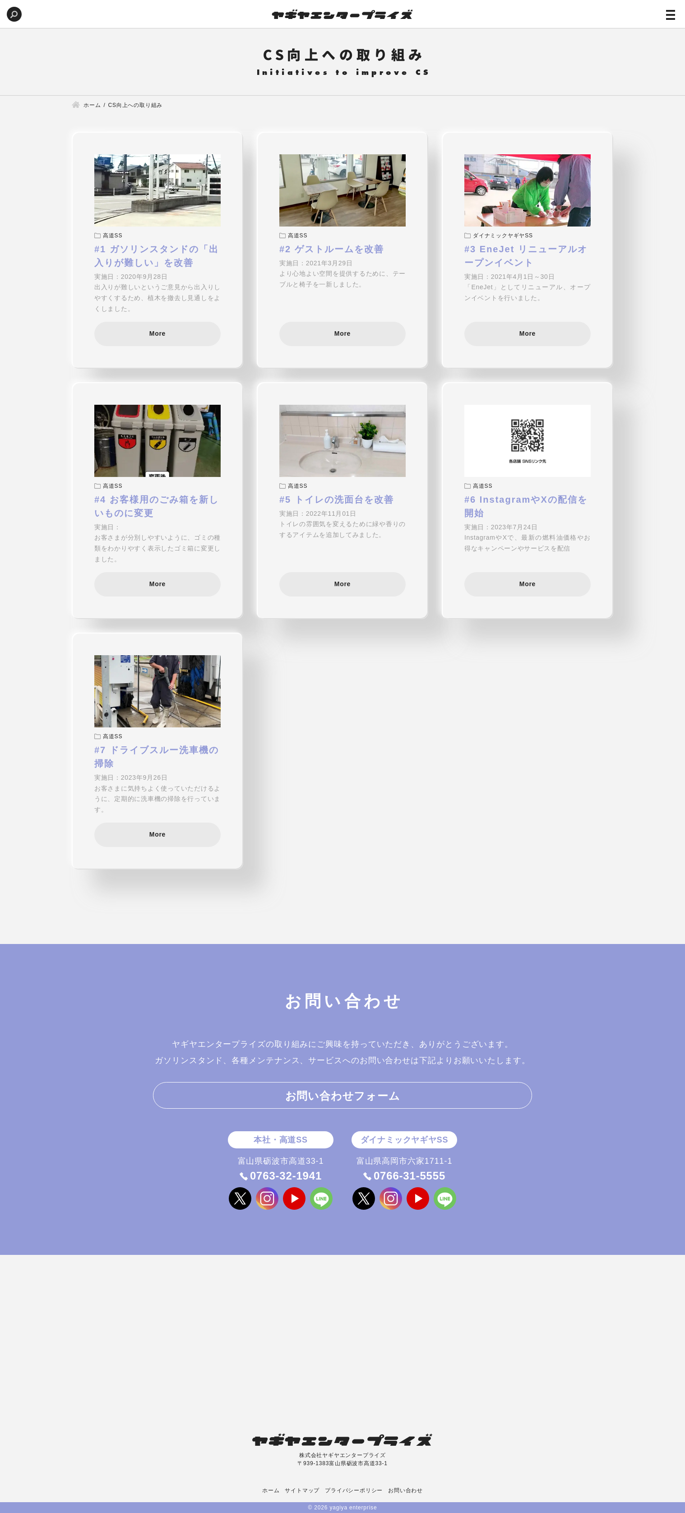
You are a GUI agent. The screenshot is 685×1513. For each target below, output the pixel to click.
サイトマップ (302, 1490)
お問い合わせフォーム (342, 1096)
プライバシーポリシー (354, 1490)
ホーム (270, 1490)
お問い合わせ (405, 1490)
